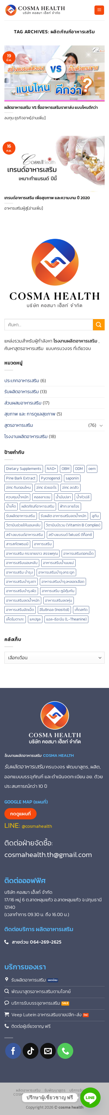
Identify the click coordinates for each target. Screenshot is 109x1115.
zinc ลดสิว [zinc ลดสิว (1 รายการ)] (70, 487)
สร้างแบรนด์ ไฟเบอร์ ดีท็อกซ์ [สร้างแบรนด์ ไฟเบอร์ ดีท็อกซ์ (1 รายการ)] (70, 534)
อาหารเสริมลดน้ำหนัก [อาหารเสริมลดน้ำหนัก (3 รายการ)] (23, 600)
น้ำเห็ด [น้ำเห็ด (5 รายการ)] (11, 506)
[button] (99, 10)
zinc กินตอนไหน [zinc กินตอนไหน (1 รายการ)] (18, 487)
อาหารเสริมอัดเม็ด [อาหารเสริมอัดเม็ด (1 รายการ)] (20, 609)
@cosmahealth (37, 826)
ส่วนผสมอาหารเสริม (23, 402)
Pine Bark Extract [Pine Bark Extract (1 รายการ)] (20, 478)
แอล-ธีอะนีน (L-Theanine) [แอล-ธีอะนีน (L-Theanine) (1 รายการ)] (66, 619)
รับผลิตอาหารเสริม (21, 391)
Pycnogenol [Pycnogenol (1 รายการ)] (50, 478)
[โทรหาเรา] (65, 1051)
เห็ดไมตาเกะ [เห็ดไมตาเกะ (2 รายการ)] (15, 619)
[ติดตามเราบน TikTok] (31, 1051)
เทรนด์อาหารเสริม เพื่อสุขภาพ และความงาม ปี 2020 (47, 198)
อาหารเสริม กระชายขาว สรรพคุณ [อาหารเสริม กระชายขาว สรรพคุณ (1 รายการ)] (32, 553)
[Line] (90, 1097)
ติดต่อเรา (55, 1098)
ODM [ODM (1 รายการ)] (79, 468)
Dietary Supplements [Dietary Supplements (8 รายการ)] (23, 468)
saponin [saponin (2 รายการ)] (72, 478)
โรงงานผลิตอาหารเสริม (26, 436)
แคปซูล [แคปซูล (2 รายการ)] (35, 619)
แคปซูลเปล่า (49, 1094)
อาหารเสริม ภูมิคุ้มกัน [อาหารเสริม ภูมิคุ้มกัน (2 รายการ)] (58, 591)
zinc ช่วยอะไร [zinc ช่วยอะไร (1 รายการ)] (46, 487)
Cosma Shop (24, 1094)
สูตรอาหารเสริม (18, 425)
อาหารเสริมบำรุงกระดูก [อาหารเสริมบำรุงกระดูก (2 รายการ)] (56, 572)
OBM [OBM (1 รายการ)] (65, 468)
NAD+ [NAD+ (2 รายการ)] (51, 468)
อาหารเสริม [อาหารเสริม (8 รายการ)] (43, 544)
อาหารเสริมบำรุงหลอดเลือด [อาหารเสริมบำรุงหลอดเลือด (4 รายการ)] (63, 581)
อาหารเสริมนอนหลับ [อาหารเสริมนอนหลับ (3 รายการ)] (21, 562)
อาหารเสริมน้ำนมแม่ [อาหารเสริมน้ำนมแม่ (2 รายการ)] (58, 562)
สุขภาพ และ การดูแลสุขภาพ (30, 413)
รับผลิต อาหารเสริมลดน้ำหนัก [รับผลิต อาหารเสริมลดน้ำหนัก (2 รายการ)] (63, 516)
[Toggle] (101, 425)
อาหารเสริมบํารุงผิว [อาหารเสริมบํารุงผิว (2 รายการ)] (21, 591)
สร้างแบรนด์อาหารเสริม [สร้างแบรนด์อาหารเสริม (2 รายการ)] (24, 534)
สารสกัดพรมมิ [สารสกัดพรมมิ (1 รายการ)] (17, 544)
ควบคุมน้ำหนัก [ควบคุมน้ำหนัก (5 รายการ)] (17, 497)
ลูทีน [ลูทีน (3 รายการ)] (95, 516)
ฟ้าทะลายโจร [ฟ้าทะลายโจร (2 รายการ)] (69, 506)
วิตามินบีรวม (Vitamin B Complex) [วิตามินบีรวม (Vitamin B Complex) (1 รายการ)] (73, 525)
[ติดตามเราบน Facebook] (13, 1051)
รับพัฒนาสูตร (55, 1090)
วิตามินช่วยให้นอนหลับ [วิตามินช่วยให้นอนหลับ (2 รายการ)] (23, 525)
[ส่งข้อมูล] (99, 324)
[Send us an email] (48, 1051)
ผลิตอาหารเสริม (28, 1090)
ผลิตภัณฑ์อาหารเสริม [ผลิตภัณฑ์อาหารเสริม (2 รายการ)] (38, 506)
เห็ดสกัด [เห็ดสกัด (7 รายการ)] (81, 609)
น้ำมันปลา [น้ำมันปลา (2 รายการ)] (63, 497)
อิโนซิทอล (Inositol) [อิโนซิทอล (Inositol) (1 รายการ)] (54, 609)
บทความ (68, 1094)
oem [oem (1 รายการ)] (92, 468)
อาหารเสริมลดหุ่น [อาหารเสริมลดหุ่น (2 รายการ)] (58, 600)
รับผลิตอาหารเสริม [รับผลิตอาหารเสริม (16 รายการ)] (20, 516)
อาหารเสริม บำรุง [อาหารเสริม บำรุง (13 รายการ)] (19, 572)
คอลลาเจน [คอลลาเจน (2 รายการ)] (42, 497)
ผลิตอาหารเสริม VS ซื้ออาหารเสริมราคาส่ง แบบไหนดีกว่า (51, 107)
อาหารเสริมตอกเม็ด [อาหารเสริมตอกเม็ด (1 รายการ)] (78, 553)
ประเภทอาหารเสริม (21, 380)
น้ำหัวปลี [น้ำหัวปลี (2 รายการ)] (83, 497)
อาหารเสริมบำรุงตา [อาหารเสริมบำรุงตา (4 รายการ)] (21, 581)
